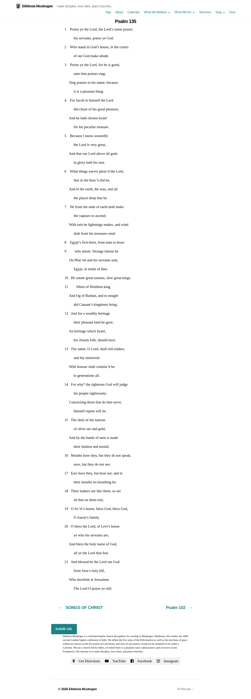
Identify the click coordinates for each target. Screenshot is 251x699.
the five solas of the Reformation (136, 640)
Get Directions (86, 661)
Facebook (141, 661)
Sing (218, 12)
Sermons (205, 12)
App (108, 12)
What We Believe (155, 12)
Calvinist (67, 647)
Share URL (64, 629)
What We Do (182, 12)
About (119, 12)
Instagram (167, 661)
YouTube (115, 661)
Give (232, 12)
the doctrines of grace (176, 640)
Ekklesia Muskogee (37, 6)
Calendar (133, 12)
